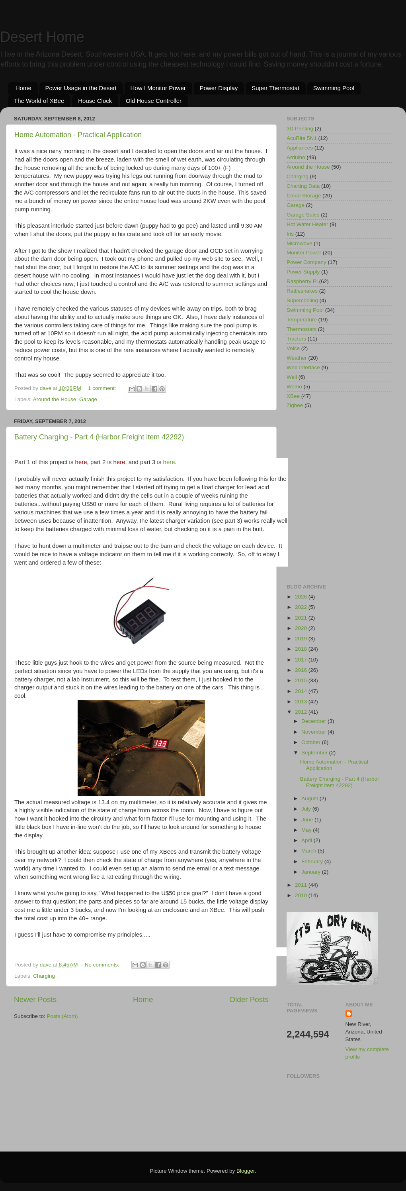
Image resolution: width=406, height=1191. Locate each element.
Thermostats (301, 329)
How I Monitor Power (158, 88)
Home (23, 88)
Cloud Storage (304, 196)
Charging (44, 976)
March (309, 851)
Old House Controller (154, 100)
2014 (301, 691)
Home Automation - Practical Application (78, 135)
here (169, 462)
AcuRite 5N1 (302, 138)
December (314, 721)
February (312, 861)
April (307, 840)
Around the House (54, 399)
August (310, 798)
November (314, 732)
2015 (301, 680)
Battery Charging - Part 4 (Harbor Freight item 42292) (339, 782)
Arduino (296, 157)
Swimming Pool (333, 88)
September (315, 753)
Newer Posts (35, 999)
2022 (301, 607)
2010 (301, 895)
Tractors (296, 339)
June (307, 820)
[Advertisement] (74, 497)
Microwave (299, 243)
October (311, 742)
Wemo (294, 387)
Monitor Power (304, 253)
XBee (293, 396)
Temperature (302, 320)
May (307, 830)
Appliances (300, 148)
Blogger (245, 1171)
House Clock (95, 100)
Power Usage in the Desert (81, 88)
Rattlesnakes (302, 291)
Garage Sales (303, 215)
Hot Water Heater (307, 224)
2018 (301, 649)
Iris (290, 234)
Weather (297, 358)
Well (292, 377)
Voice (293, 348)
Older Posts (249, 999)
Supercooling (302, 300)
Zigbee (295, 405)
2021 (301, 618)
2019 (301, 639)
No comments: (103, 965)
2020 (301, 628)
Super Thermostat (275, 88)
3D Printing (300, 129)
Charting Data (303, 186)
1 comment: (102, 388)
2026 (301, 597)
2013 (301, 702)
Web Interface (303, 367)
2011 (301, 885)
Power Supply (303, 272)
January (311, 872)
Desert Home (42, 37)
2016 (301, 670)
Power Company (306, 262)
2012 (301, 712)
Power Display (219, 88)
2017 (301, 660)
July (306, 809)
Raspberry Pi (302, 281)
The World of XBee (39, 100)
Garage (88, 399)
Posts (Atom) (62, 1016)
